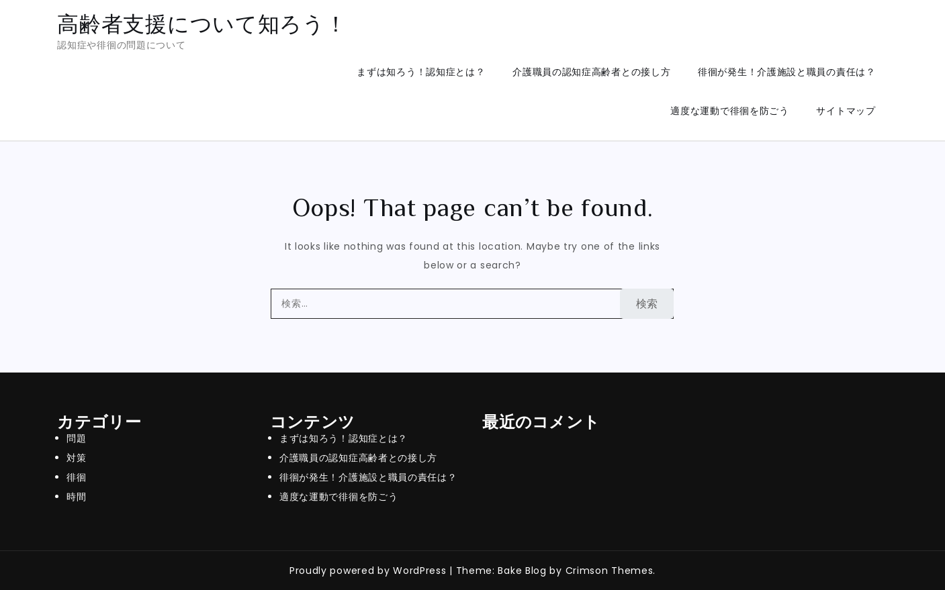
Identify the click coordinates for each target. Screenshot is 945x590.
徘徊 (76, 477)
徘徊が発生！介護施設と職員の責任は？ (787, 72)
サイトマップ (845, 110)
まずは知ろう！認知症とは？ (421, 72)
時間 (76, 496)
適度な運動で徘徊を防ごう (729, 110)
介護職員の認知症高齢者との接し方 (591, 72)
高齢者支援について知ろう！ (202, 24)
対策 (76, 457)
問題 (76, 438)
